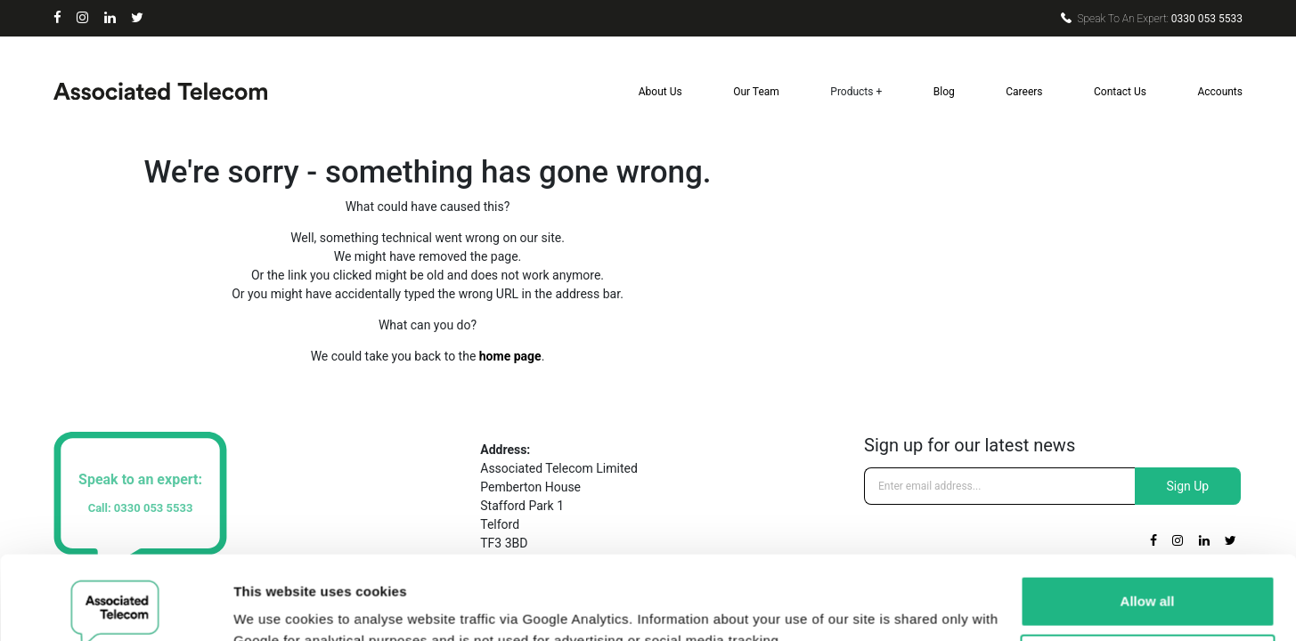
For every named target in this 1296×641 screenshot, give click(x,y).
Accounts (1220, 91)
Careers (1024, 91)
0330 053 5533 (1152, 18)
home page (510, 356)
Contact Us (1120, 91)
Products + (856, 91)
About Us (660, 91)
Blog (944, 91)
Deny (1147, 575)
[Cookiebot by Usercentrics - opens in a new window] (115, 606)
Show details (274, 605)
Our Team (756, 91)
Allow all (1148, 517)
